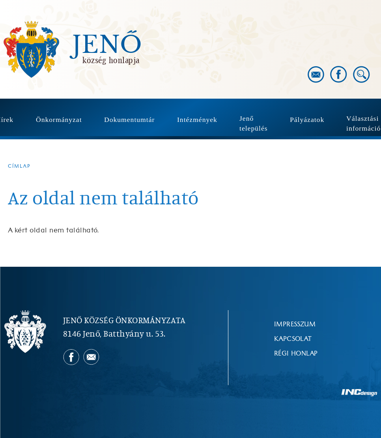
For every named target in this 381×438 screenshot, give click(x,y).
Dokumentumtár (129, 120)
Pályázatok (307, 120)
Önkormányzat (59, 120)
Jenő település (253, 123)
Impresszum (295, 324)
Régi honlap (296, 353)
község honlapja (111, 60)
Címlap (19, 166)
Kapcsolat (293, 339)
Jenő (107, 45)
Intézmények (197, 120)
